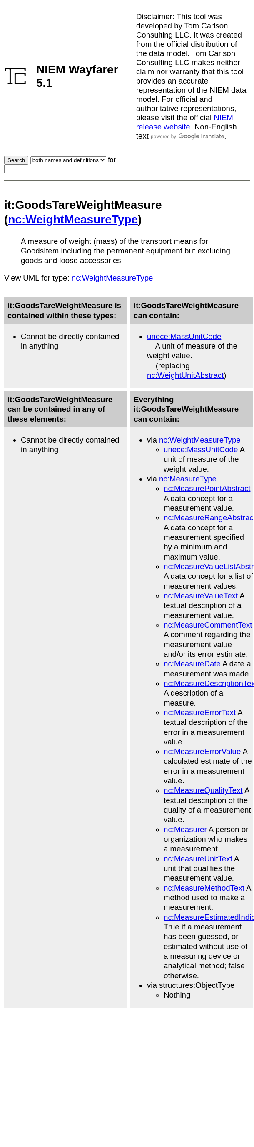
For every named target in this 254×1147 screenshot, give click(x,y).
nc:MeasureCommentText (208, 624)
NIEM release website (184, 122)
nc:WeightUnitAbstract (185, 375)
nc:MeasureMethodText (204, 888)
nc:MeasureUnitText (198, 858)
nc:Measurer (185, 829)
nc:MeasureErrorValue (202, 751)
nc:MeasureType (188, 478)
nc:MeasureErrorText (200, 712)
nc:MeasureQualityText (203, 790)
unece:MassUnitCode (184, 336)
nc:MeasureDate (192, 663)
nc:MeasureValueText (201, 595)
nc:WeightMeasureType (73, 219)
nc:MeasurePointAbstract (207, 488)
